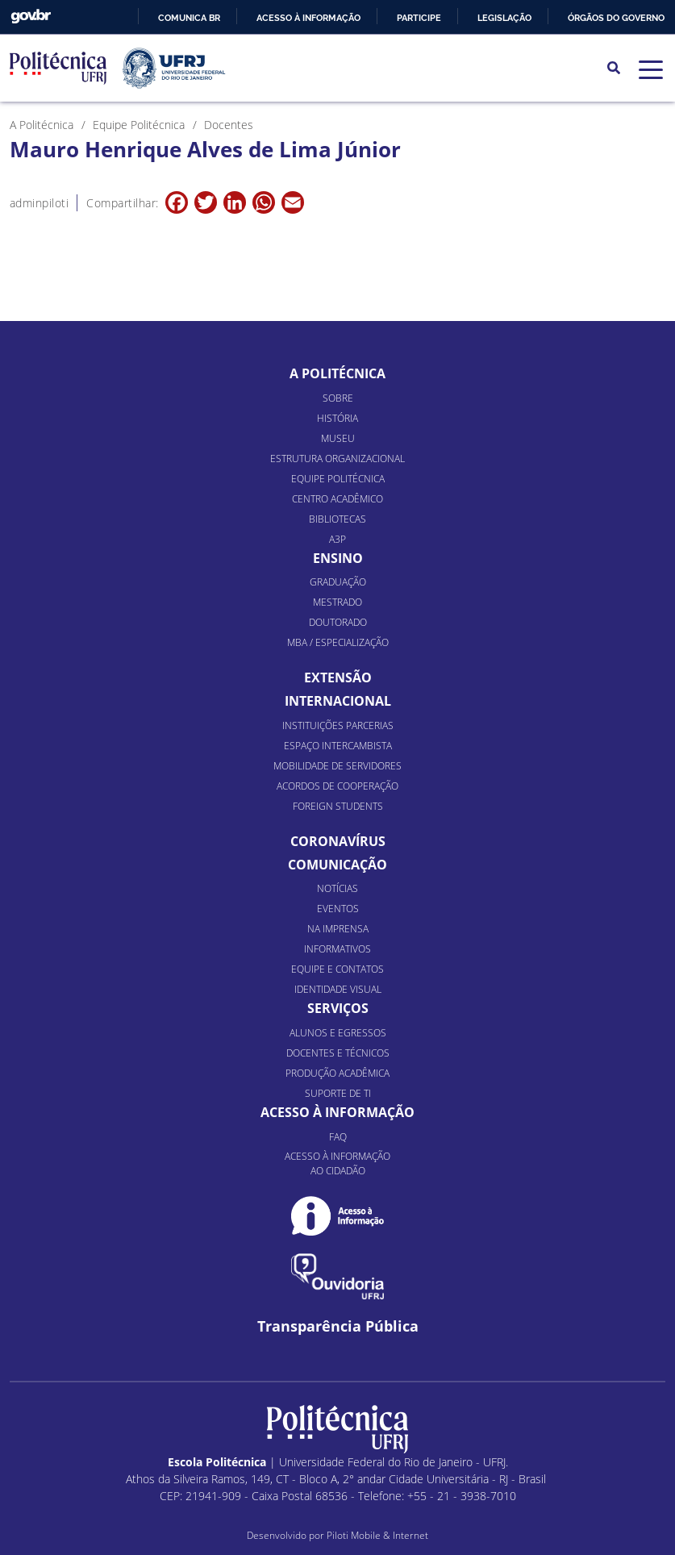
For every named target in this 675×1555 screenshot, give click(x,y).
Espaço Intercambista (338, 745)
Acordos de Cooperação (337, 786)
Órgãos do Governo (616, 17)
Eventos (338, 908)
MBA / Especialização (338, 642)
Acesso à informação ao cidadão (337, 1163)
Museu (338, 438)
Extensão (338, 677)
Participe (419, 17)
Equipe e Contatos (337, 969)
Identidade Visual (337, 989)
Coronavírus (337, 841)
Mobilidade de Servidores (337, 766)
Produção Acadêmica (337, 1073)
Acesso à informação (308, 17)
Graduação (338, 582)
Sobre (338, 398)
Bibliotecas (337, 519)
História (337, 418)
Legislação (504, 17)
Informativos (337, 949)
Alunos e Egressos (338, 1033)
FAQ (338, 1137)
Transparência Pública (338, 1326)
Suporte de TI (338, 1093)
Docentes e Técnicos (338, 1053)
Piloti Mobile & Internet (377, 1535)
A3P (337, 539)
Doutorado (338, 622)
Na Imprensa (338, 929)
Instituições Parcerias (338, 725)
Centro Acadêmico (337, 499)
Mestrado (337, 602)
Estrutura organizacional (337, 458)
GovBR (30, 16)
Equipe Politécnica (338, 479)
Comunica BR (189, 17)
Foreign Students (338, 806)
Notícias (337, 888)
